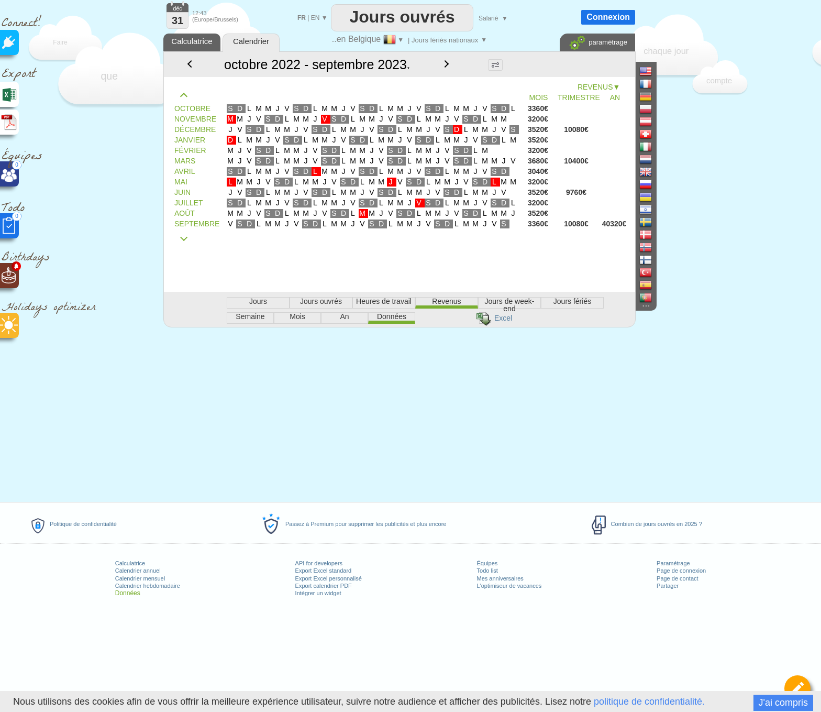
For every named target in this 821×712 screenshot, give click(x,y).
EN (315, 17)
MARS (184, 161)
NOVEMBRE (195, 119)
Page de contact (677, 578)
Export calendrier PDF (323, 586)
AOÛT (184, 213)
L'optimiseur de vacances (509, 586)
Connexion (608, 17)
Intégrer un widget (318, 593)
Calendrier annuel (138, 570)
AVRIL (184, 171)
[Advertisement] (399, 412)
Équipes (487, 563)
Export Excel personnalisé (328, 578)
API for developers (319, 563)
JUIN (182, 192)
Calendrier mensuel (140, 578)
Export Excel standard (323, 570)
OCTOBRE (192, 108)
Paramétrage (673, 563)
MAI (180, 182)
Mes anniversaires (500, 578)
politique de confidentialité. (649, 701)
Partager (668, 586)
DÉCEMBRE (195, 129)
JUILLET (188, 203)
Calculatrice (130, 563)
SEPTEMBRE (196, 224)
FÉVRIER (190, 150)
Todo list (487, 570)
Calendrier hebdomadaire (147, 586)
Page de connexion (681, 570)
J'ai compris (783, 702)
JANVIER (189, 140)
